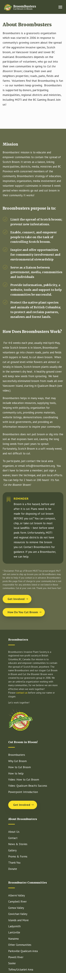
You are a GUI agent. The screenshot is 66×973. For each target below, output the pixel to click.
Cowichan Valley (17, 914)
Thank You (14, 862)
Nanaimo (13, 938)
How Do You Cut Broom (23, 612)
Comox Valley (16, 908)
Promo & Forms (17, 856)
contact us (21, 692)
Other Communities (19, 945)
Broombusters (16, 755)
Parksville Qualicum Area (23, 951)
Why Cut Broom (17, 761)
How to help (16, 773)
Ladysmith (14, 926)
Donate (12, 869)
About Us (13, 832)
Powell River (15, 957)
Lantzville (14, 932)
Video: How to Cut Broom (23, 779)
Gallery (12, 850)
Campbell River (17, 901)
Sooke (12, 963)
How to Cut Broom (19, 767)
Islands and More (18, 920)
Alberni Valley (16, 895)
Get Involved (16, 599)
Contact (12, 838)
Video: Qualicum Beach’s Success (27, 785)
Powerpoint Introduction (23, 792)
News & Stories (17, 844)
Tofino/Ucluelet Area (20, 969)
